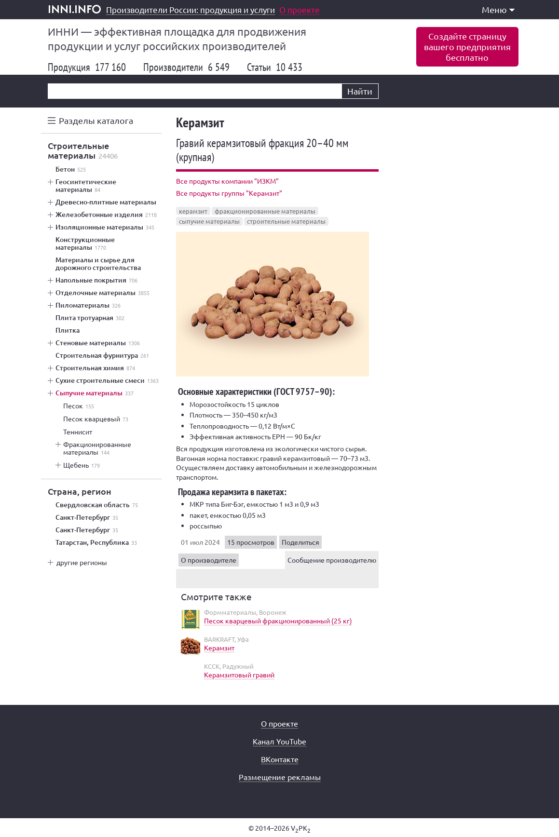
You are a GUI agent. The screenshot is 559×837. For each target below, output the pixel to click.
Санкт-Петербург (86, 517)
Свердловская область (96, 505)
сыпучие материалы (209, 221)
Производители (186, 67)
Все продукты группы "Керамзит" (229, 193)
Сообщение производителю (331, 559)
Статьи (274, 67)
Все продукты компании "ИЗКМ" (227, 180)
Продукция (87, 67)
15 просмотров (250, 542)
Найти (359, 91)
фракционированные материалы (265, 211)
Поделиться (300, 542)
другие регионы (81, 562)
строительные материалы (286, 221)
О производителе (208, 559)
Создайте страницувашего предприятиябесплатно (467, 46)
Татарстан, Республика (96, 542)
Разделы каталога (96, 120)
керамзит (193, 211)
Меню (498, 9)
